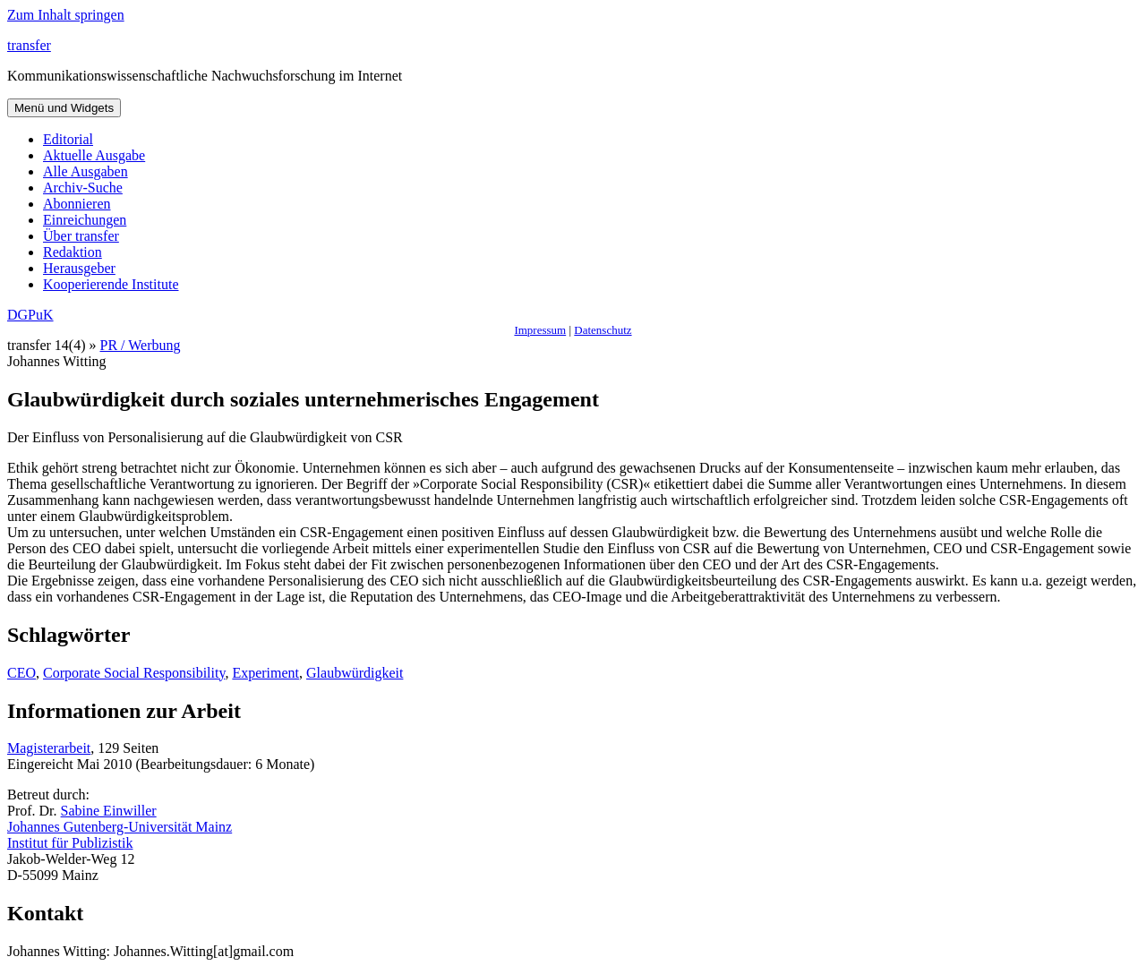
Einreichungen (84, 219)
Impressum (540, 330)
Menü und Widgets (64, 108)
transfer (29, 45)
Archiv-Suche (83, 187)
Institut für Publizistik (70, 842)
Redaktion (72, 252)
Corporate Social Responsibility (134, 672)
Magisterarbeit (48, 748)
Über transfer (81, 236)
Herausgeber (79, 268)
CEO (21, 672)
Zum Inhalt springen (65, 14)
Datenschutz (602, 330)
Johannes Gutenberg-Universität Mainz (119, 826)
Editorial (68, 139)
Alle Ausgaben (85, 171)
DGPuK (30, 314)
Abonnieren (77, 203)
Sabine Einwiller (109, 810)
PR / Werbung (140, 345)
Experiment (265, 672)
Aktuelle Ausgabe (94, 155)
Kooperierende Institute (111, 284)
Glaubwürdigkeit (354, 672)
